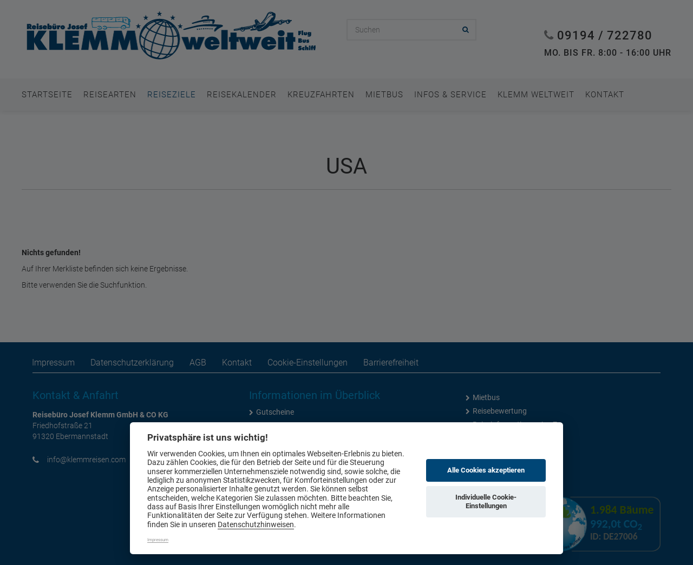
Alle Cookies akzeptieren (486, 470)
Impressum (157, 539)
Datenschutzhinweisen (256, 524)
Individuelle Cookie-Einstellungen (486, 501)
